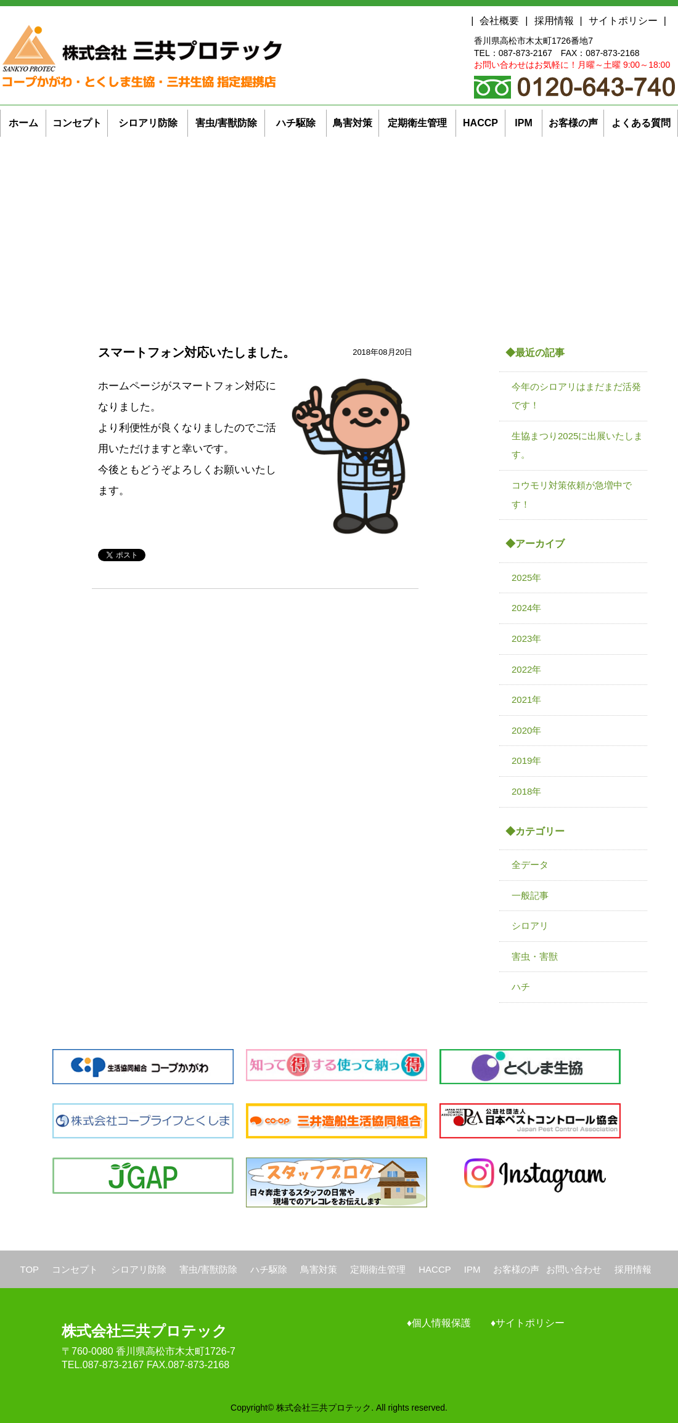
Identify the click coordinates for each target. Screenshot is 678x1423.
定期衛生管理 (378, 1269)
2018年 (526, 791)
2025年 (526, 577)
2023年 (526, 638)
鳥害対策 (318, 1269)
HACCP (435, 1269)
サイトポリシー (623, 20)
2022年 (526, 669)
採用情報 (554, 20)
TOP (29, 1269)
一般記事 (530, 895)
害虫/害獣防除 (208, 1269)
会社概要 (499, 20)
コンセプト (75, 1269)
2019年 (526, 760)
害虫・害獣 (535, 956)
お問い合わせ (574, 1269)
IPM (472, 1269)
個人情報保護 (441, 1323)
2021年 (526, 699)
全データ (530, 864)
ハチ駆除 (268, 1269)
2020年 (526, 730)
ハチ (521, 986)
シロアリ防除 (138, 1269)
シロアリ (530, 925)
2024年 (526, 607)
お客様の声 (516, 1269)
